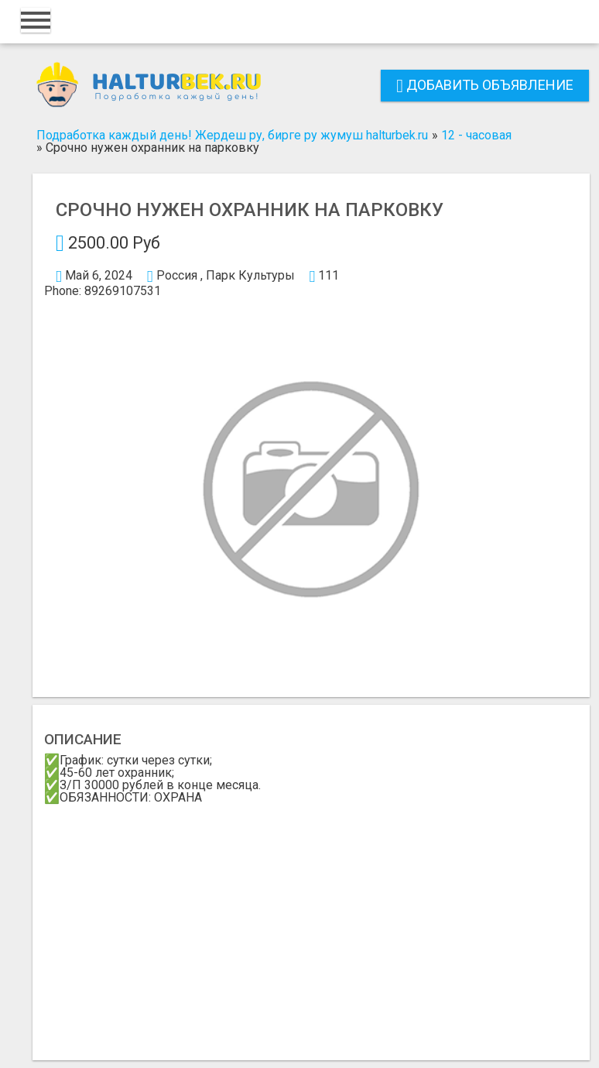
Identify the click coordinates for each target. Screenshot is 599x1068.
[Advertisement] (311, 920)
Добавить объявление (484, 85)
